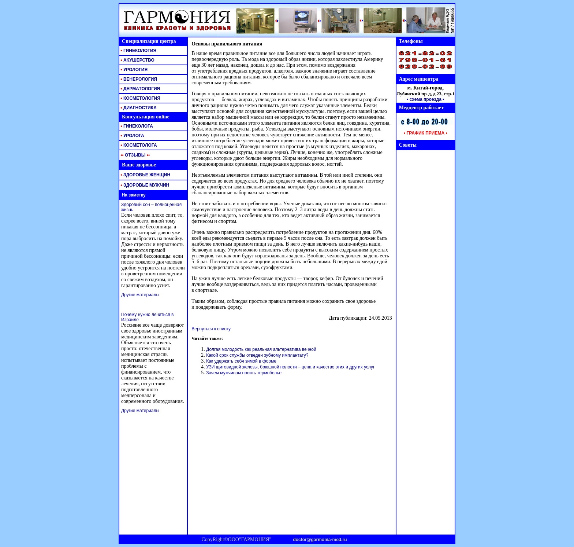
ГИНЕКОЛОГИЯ (137, 50)
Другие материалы (140, 294)
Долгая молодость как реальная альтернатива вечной (261, 349)
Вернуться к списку (211, 328)
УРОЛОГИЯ (133, 69)
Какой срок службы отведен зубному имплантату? (257, 355)
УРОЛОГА (131, 135)
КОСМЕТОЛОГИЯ (139, 98)
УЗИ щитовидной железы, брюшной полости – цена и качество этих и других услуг (290, 367)
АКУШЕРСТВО (136, 60)
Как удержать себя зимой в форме (241, 361)
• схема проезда (424, 99)
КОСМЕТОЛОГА (138, 145)
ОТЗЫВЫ (134, 155)
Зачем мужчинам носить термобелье (244, 372)
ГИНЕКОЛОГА (136, 126)
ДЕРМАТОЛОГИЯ (139, 88)
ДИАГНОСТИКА (138, 107)
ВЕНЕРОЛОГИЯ (138, 79)
